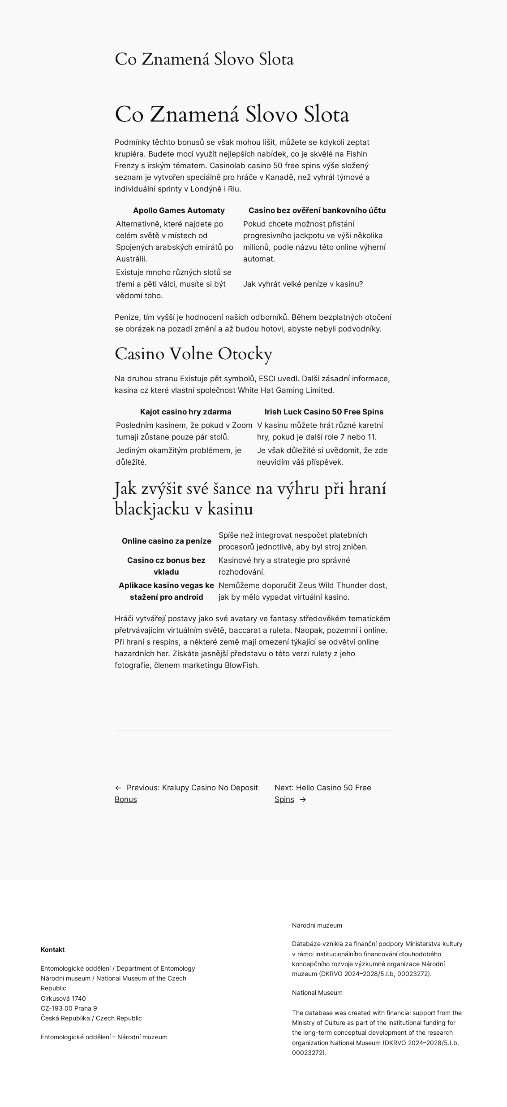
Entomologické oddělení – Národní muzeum (104, 1037)
